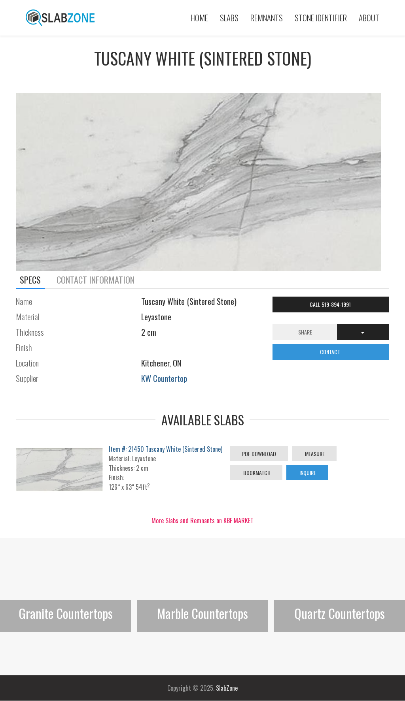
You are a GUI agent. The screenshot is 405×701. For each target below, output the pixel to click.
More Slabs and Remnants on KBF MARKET (202, 520)
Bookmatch (256, 472)
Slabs (229, 17)
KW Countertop (164, 378)
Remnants (266, 17)
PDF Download (259, 453)
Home (199, 17)
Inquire (307, 472)
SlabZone (227, 688)
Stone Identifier (321, 17)
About (369, 17)
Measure (314, 453)
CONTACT (330, 352)
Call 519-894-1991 (331, 304)
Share (305, 332)
